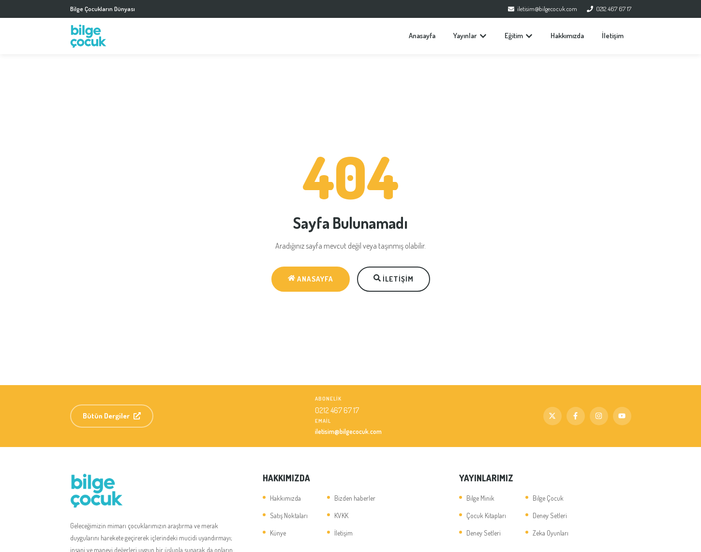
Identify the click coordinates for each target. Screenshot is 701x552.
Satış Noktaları (289, 515)
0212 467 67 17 (609, 9)
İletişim (613, 35)
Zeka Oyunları (550, 533)
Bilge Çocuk (548, 498)
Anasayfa (422, 35)
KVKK (341, 515)
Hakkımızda (567, 35)
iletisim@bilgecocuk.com (542, 9)
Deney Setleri (483, 533)
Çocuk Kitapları (486, 515)
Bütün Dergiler (112, 415)
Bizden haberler (354, 498)
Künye (278, 533)
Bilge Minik (480, 498)
